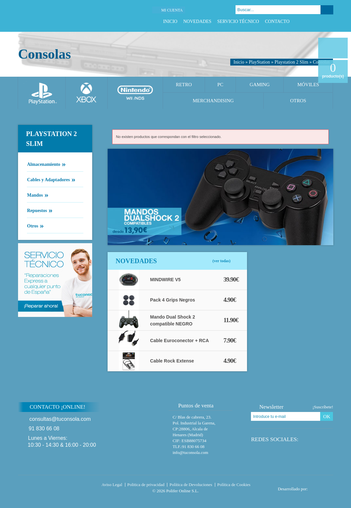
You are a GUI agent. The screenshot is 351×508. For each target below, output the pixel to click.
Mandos (35, 194)
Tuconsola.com (45, 486)
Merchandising (213, 100)
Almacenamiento (43, 164)
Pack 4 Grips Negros (172, 300)
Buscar (326, 9)
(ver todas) (222, 261)
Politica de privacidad (145, 484)
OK (326, 416)
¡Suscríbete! (323, 406)
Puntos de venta (193, 405)
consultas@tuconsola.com (60, 419)
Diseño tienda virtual (322, 487)
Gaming (260, 84)
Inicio (170, 21)
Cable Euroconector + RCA (179, 340)
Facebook (305, 21)
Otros (298, 100)
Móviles (308, 84)
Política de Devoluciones (191, 484)
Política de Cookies (233, 484)
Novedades (197, 21)
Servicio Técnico (238, 21)
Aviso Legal (112, 484)
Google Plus (321, 21)
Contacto (277, 21)
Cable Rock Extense (172, 360)
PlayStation (259, 62)
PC (220, 84)
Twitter (313, 21)
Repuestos (37, 210)
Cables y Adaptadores (48, 179)
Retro (184, 84)
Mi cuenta (171, 10)
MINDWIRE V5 (165, 279)
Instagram (329, 21)
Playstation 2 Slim (291, 62)
